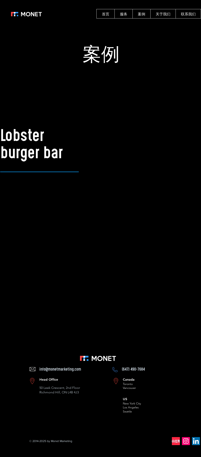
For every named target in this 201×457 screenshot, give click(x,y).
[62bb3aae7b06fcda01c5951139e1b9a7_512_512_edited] (176, 441)
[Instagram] (186, 441)
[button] (123, 13)
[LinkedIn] (196, 441)
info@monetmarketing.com (60, 369)
